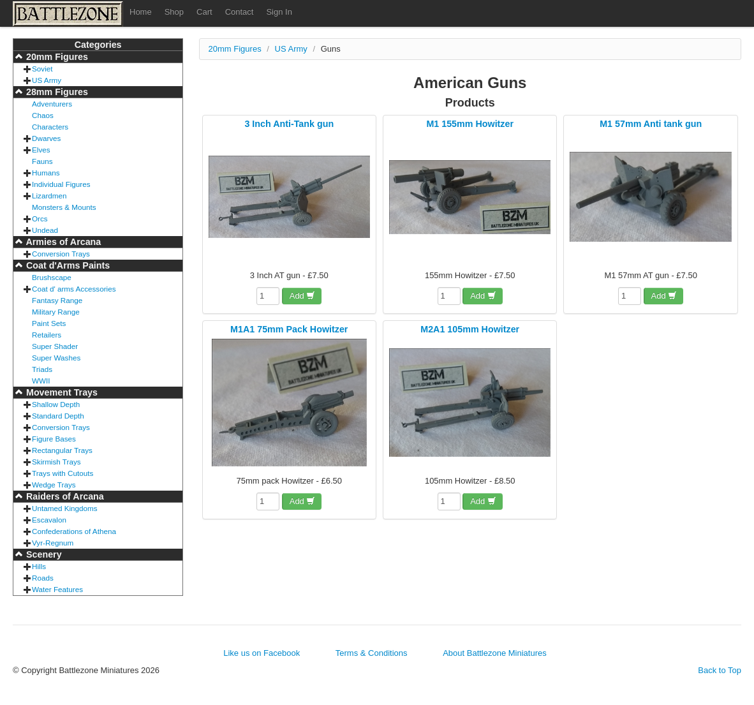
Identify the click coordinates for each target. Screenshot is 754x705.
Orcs (40, 218)
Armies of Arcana (62, 242)
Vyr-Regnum (52, 542)
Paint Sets (49, 323)
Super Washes (56, 357)
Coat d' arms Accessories (74, 289)
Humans (46, 172)
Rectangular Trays (62, 450)
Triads (42, 369)
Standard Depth (58, 416)
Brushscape (51, 277)
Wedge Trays (54, 484)
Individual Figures (61, 184)
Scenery (43, 554)
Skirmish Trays (56, 461)
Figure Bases (54, 438)
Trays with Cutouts (62, 473)
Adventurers (52, 104)
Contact (239, 12)
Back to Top (719, 670)
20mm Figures (56, 57)
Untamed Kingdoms (65, 508)
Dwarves (46, 138)
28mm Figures (56, 92)
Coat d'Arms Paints (67, 265)
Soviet (42, 68)
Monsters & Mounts (64, 207)
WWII (41, 380)
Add (303, 296)
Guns (331, 49)
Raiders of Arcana (64, 496)
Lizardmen (49, 195)
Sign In (279, 12)
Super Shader (55, 346)
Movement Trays (61, 392)
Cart (204, 12)
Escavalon (49, 520)
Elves (41, 149)
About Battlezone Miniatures (495, 653)
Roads (43, 578)
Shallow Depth (56, 404)
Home (140, 12)
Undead (45, 230)
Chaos (43, 115)
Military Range (56, 312)
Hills (39, 566)
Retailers (46, 334)
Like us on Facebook (261, 653)
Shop (174, 12)
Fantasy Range (57, 300)
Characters (50, 126)
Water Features (57, 589)
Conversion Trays (61, 253)
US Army (46, 80)
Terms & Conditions (372, 653)
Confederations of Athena (74, 531)
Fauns (42, 161)
